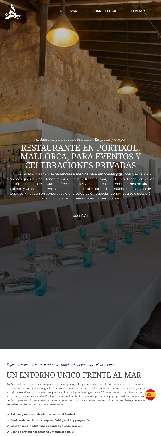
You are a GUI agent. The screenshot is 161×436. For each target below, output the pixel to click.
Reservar (68, 11)
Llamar (138, 11)
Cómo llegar (104, 11)
